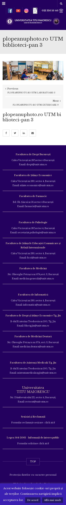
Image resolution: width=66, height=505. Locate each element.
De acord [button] (32, 500)
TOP (33, 461)
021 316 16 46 (52, 11)
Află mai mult (52, 500)
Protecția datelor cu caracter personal (33, 474)
